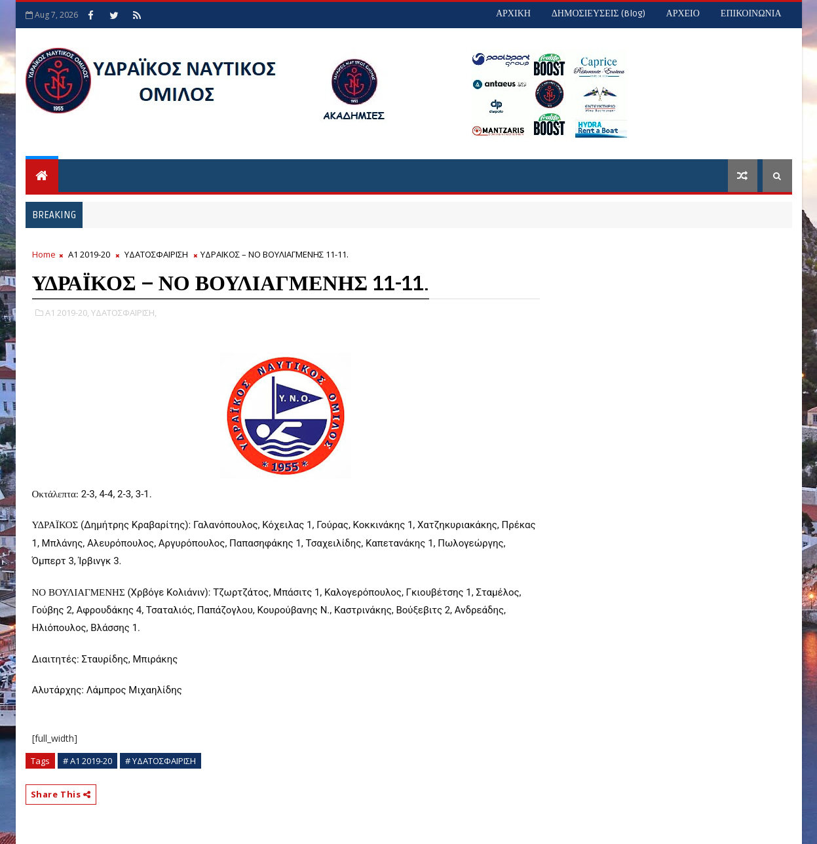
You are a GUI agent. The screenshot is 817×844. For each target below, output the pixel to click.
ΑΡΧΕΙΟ (683, 13)
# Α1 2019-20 (87, 761)
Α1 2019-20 (89, 254)
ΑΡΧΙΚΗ (513, 13)
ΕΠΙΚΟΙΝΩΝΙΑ (751, 13)
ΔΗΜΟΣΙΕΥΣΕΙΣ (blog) (598, 13)
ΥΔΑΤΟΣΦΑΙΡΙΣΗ (156, 254)
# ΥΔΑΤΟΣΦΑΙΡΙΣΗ (160, 761)
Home (44, 254)
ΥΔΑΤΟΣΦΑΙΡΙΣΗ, (124, 312)
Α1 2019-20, (67, 312)
